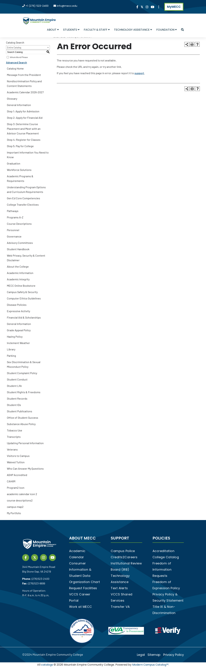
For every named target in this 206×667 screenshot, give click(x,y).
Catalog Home (15, 68)
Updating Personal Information (25, 443)
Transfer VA (120, 607)
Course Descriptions (19, 223)
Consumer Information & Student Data (80, 569)
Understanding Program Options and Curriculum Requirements (26, 189)
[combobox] (28, 47)
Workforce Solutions (19, 169)
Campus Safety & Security (22, 292)
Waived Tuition (16, 462)
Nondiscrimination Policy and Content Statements (24, 83)
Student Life (14, 385)
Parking (11, 355)
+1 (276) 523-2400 (36, 6)
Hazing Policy (15, 336)
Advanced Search (16, 62)
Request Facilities (83, 588)
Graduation (13, 163)
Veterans (12, 449)
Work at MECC (80, 607)
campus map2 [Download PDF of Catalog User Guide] (15, 506)
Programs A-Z (15, 217)
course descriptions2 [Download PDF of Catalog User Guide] (20, 500)
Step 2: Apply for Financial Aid (24, 117)
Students (71, 30)
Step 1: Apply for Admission (23, 111)
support (139, 73)
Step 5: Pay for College (20, 146)
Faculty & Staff (97, 30)
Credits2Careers (124, 557)
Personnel (13, 230)
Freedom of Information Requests (162, 569)
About (53, 30)
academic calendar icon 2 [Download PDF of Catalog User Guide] (22, 494)
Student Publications (19, 411)
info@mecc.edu (67, 6)
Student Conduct (17, 379)
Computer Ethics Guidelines (24, 298)
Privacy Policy (173, 655)
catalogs (47, 665)
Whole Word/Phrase (19, 57)
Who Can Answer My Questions (25, 468)
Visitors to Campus (18, 455)
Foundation (166, 30)
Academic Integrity (18, 279)
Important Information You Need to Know (28, 155)
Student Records (17, 398)
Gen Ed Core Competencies (23, 198)
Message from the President (24, 74)
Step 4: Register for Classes (23, 139)
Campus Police (123, 551)
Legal (141, 655)
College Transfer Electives (23, 204)
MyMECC (174, 7)
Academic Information (20, 272)
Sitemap (154, 655)
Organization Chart (84, 582)
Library (11, 349)
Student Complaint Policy (22, 373)
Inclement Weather (18, 343)
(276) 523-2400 (40, 578)
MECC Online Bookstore (21, 285)
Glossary (12, 98)
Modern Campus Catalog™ (150, 665)
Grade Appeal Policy (19, 330)
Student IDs (14, 404)
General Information (19, 105)
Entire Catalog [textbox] (14, 47)
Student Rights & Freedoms (23, 392)
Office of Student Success (22, 417)
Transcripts (14, 436)
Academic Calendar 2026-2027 (25, 92)
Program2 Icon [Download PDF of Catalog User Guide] (15, 487)
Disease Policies (16, 304)
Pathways (12, 211)
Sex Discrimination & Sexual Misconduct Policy (23, 364)
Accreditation (164, 551)
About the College (18, 266)
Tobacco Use (14, 430)
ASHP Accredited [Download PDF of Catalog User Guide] (17, 475)
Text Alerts (119, 588)
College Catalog (166, 557)
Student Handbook (18, 249)
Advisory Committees (20, 242)
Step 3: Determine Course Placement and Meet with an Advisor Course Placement (24, 128)
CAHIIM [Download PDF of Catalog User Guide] (11, 481)
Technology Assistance (133, 30)
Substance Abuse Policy (21, 424)
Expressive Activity (18, 311)
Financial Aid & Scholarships (24, 317)
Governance (14, 236)
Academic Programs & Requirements (20, 178)
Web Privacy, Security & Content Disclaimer (26, 258)
